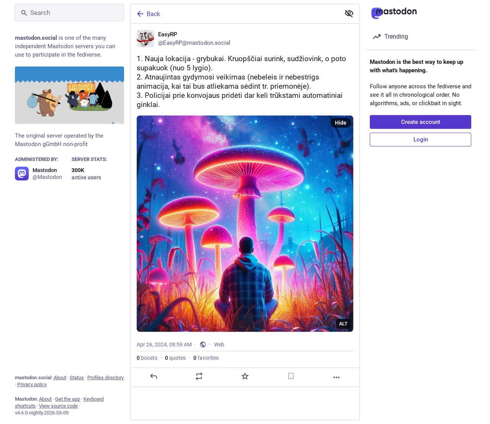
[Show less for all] (349, 13)
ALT (343, 324)
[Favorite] (245, 376)
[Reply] (153, 376)
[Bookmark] (291, 376)
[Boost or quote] (199, 376)
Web (219, 344)
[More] (336, 377)
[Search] (69, 12)
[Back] (235, 13)
